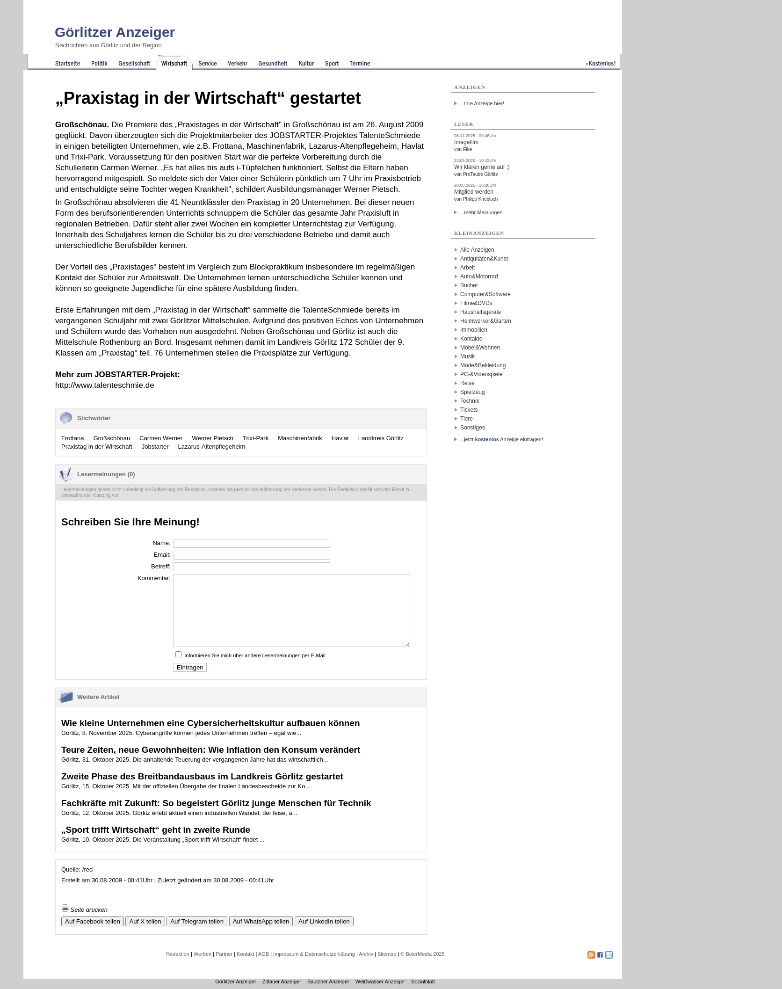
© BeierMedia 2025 (422, 954)
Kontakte (471, 338)
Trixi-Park (255, 438)
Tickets (469, 409)
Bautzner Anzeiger (328, 981)
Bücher (469, 285)
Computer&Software (485, 294)
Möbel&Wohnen (480, 347)
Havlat (340, 438)
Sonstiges (472, 427)
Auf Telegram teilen (197, 921)
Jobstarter (155, 446)
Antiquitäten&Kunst (484, 258)
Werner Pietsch (212, 438)
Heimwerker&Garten (485, 321)
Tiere (466, 418)
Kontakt (245, 954)
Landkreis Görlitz (381, 438)
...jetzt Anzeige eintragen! (501, 439)
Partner (224, 954)
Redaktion (177, 954)
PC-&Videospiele (481, 374)
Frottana (72, 438)
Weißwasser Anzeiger (380, 981)
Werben (202, 954)
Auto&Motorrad (479, 276)
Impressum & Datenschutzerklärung (314, 954)
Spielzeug (472, 392)
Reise (467, 383)
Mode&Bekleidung (483, 365)
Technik (469, 401)
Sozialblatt (423, 981)
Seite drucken (84, 909)
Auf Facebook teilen (92, 921)
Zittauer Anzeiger (281, 981)
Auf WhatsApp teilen (261, 921)
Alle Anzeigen (477, 249)
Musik (467, 356)
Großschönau (111, 438)
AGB (263, 954)
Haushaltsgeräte (480, 312)
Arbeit (467, 267)
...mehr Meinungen (481, 212)
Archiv (366, 954)
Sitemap (386, 954)
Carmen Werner (160, 438)
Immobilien (473, 329)
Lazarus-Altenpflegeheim (212, 446)
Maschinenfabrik (300, 438)
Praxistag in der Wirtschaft (96, 446)
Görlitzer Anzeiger (115, 32)
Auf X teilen (145, 921)
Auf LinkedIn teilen (324, 921)
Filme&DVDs (476, 303)
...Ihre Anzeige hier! (482, 103)
